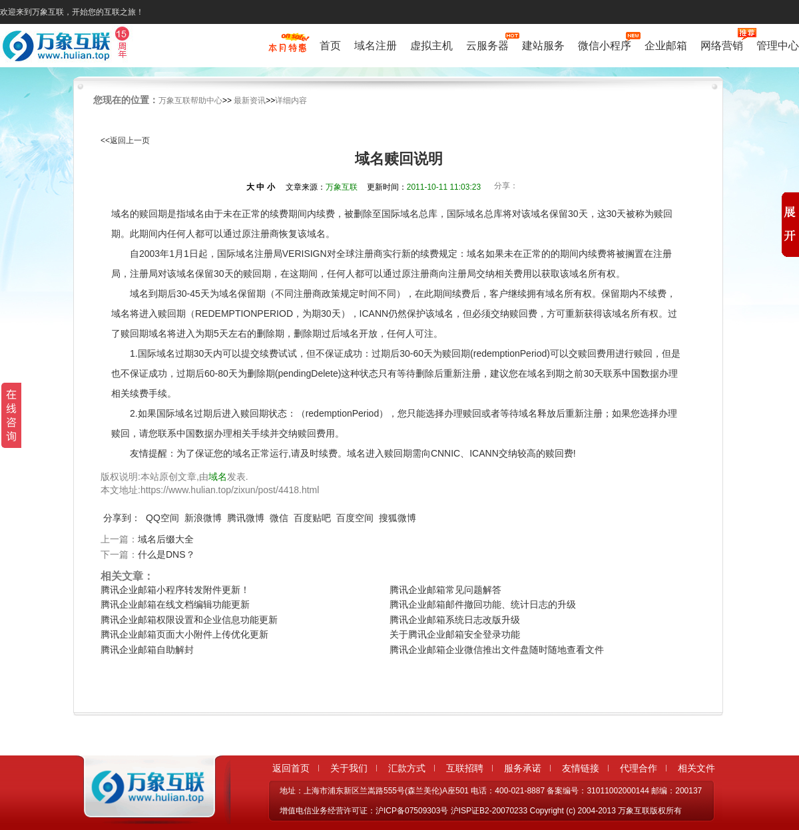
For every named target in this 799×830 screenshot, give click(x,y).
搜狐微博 (397, 518)
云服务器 (487, 44)
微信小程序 (604, 44)
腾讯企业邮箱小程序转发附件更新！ (175, 589)
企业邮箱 (666, 45)
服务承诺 (522, 768)
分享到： (121, 518)
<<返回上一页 (125, 140)
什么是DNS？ (166, 554)
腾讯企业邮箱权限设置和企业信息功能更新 (189, 619)
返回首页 (291, 768)
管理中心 (777, 45)
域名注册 (375, 45)
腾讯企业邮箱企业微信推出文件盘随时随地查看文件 (497, 649)
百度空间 (355, 518)
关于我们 (349, 768)
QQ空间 (162, 518)
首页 (330, 45)
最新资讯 (250, 100)
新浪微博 (203, 518)
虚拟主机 (431, 45)
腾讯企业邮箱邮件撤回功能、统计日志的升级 (483, 604)
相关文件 (696, 768)
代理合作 (638, 768)
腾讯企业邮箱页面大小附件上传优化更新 (184, 634)
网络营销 (721, 44)
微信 (279, 518)
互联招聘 (464, 768)
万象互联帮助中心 (190, 100)
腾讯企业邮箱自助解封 (147, 649)
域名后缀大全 (166, 539)
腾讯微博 (245, 518)
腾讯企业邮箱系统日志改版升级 (455, 619)
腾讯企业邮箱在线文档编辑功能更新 (175, 604)
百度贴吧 (312, 518)
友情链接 (580, 768)
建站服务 (543, 45)
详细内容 (291, 100)
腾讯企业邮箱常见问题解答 (445, 589)
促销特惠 (287, 48)
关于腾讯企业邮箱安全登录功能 (455, 634)
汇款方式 (406, 768)
